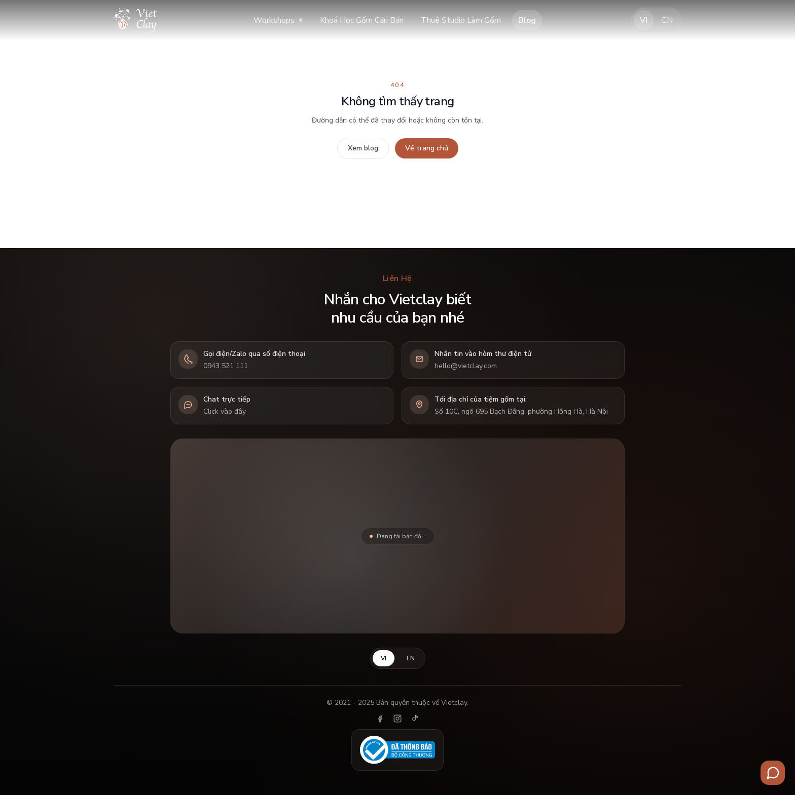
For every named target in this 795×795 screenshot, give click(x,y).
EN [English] (667, 20)
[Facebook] (380, 718)
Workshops (278, 20)
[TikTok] (414, 718)
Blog (527, 20)
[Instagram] (397, 718)
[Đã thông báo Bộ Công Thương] (397, 750)
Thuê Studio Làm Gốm (461, 20)
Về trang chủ (426, 148)
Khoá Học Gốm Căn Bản (362, 20)
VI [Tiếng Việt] (643, 20)
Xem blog (363, 148)
